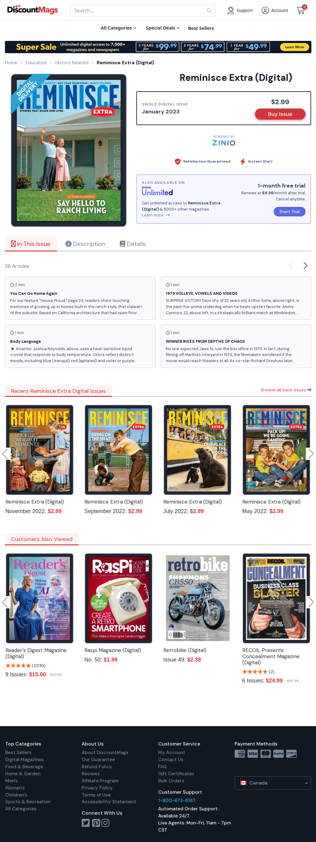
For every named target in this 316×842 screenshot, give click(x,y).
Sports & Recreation (28, 802)
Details (133, 244)
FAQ (162, 767)
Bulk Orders (171, 781)
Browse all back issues (286, 390)
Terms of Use (96, 795)
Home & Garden (23, 774)
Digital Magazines (24, 760)
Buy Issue (280, 114)
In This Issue (31, 244)
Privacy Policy (97, 788)
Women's (15, 788)
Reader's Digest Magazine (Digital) (36, 653)
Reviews (91, 774)
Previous (5, 454)
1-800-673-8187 (176, 800)
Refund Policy (97, 767)
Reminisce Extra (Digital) (35, 501)
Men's (11, 781)
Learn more (156, 215)
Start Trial (289, 211)
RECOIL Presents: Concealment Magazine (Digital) (270, 656)
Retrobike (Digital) (184, 650)
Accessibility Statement (109, 802)
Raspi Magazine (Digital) (112, 650)
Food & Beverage (24, 767)
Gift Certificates (176, 774)
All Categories (21, 809)
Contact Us (170, 760)
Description (85, 244)
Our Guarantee (98, 760)
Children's (16, 795)
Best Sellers (18, 752)
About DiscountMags (105, 752)
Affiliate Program (100, 781)
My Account (171, 752)
